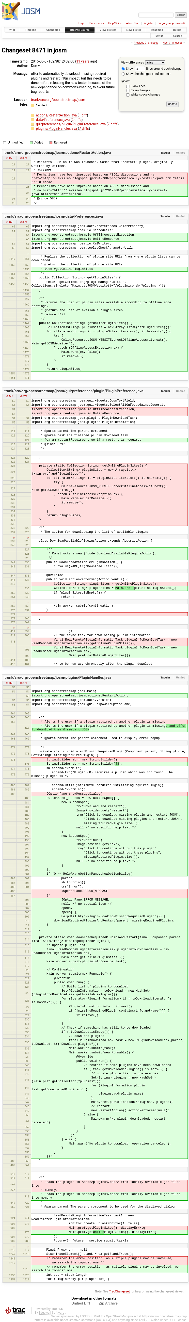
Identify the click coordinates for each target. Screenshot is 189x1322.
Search (177, 35)
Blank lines (138, 86)
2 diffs (77, 120)
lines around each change (158, 68)
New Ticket (133, 30)
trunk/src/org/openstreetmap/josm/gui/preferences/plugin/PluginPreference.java (73, 391)
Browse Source (80, 30)
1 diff (83, 115)
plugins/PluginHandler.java (57, 128)
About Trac (132, 23)
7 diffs (113, 124)
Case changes (140, 90)
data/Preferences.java (53, 120)
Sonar (159, 35)
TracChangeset (119, 1291)
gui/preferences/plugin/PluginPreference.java (71, 124)
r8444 (9, 396)
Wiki (12, 30)
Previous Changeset (146, 42)
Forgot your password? (171, 23)
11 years (82, 61)
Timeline (30, 30)
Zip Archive (108, 1303)
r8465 (9, 222)
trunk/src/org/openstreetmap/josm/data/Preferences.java (53, 216)
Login (82, 23)
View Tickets (108, 30)
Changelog (53, 30)
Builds (177, 30)
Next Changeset (172, 42)
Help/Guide (115, 23)
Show (128, 68)
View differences (132, 62)
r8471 (23, 158)
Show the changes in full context (146, 74)
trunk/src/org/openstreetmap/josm (58, 100)
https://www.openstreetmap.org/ (164, 1316)
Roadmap (157, 30)
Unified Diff (80, 1303)
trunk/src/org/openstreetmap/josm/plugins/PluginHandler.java (57, 677)
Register (148, 23)
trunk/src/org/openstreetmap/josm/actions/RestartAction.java (57, 152)
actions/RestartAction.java (57, 115)
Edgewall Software (51, 1312)
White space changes (145, 94)
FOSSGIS (86, 1316)
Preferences (96, 23)
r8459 (9, 158)
